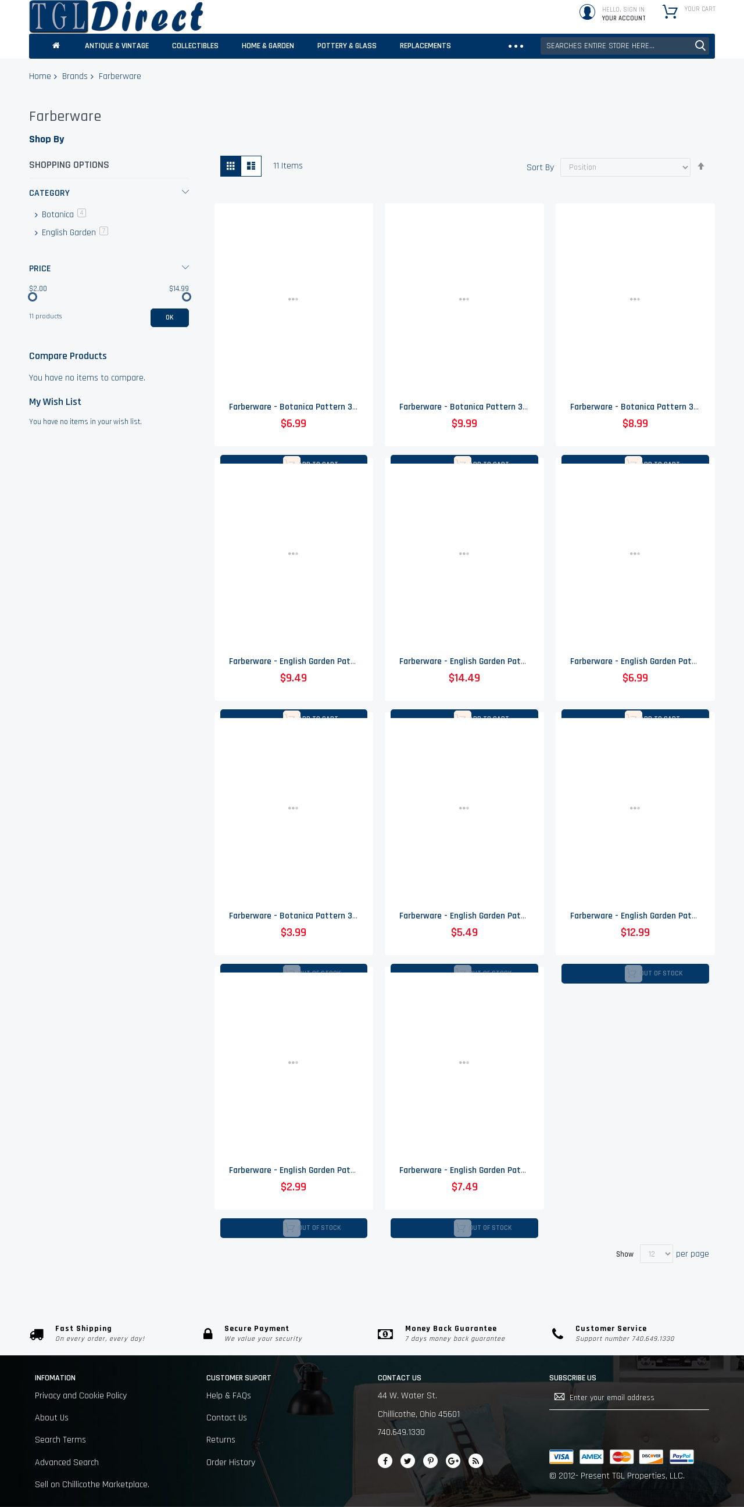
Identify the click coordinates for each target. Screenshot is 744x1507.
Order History (230, 1462)
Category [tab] (49, 193)
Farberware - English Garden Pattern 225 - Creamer (325, 662)
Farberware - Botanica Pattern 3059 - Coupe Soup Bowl (502, 407)
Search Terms (60, 1440)
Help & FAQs (228, 1396)
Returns (220, 1440)
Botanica (63, 215)
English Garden (74, 233)
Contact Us (226, 1418)
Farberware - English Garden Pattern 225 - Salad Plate (500, 917)
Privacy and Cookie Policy (81, 1396)
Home (40, 76)
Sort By (540, 167)
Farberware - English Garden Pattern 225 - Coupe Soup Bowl (511, 1172)
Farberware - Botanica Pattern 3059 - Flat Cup (316, 407)
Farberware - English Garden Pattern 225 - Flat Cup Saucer (338, 1172)
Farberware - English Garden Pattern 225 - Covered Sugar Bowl (516, 662)
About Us (52, 1418)
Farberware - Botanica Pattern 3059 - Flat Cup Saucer (329, 917)
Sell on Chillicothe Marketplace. (92, 1485)
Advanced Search (67, 1462)
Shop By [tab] (46, 139)
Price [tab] (40, 269)
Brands (75, 76)
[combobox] (625, 46)
